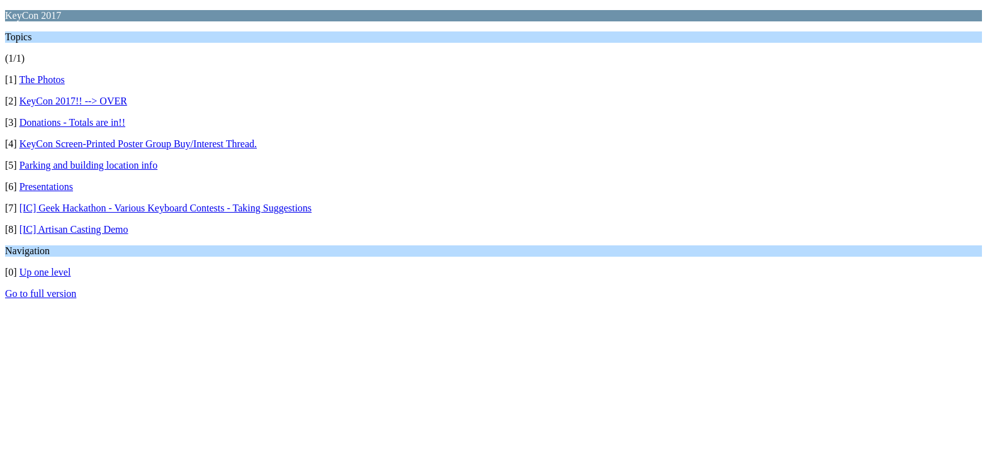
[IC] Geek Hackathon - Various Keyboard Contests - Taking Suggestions (166, 208)
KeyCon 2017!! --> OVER (73, 101)
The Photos (41, 79)
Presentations (46, 186)
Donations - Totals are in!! (72, 122)
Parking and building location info (89, 165)
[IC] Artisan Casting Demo (74, 229)
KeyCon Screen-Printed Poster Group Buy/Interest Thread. (138, 143)
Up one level (45, 272)
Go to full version (40, 293)
